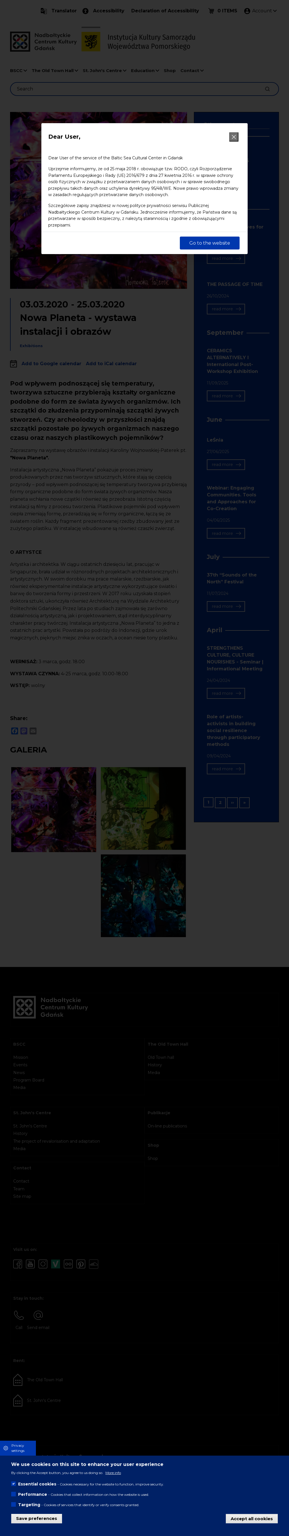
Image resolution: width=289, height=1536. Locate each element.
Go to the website (209, 243)
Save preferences (36, 1518)
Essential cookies (37, 1484)
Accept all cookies (252, 1518)
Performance (32, 1494)
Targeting (29, 1504)
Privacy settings (17, 1448)
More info (113, 1473)
